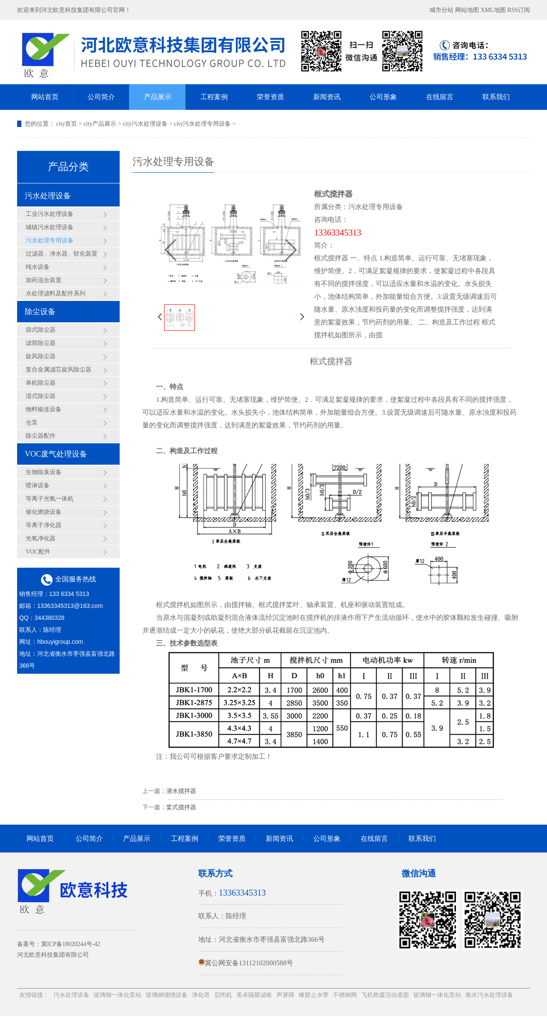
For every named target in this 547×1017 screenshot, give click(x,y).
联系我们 (496, 96)
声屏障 (285, 995)
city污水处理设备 (145, 124)
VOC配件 (38, 551)
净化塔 (201, 995)
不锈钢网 (345, 995)
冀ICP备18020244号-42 (70, 944)
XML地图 (493, 10)
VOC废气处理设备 (56, 454)
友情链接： (34, 995)
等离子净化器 (44, 525)
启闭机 (223, 995)
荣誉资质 (270, 96)
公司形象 (383, 96)
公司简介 (101, 96)
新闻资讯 (327, 96)
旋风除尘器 (41, 356)
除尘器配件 (41, 436)
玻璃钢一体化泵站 (117, 995)
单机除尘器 (41, 383)
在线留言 (439, 96)
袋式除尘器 (41, 330)
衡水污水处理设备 (489, 995)
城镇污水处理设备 (50, 227)
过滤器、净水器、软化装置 (61, 254)
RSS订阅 (518, 10)
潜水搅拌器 (181, 791)
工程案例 (214, 96)
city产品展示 (99, 124)
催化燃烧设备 (44, 512)
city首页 (66, 124)
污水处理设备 (48, 196)
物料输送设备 (44, 409)
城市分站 (441, 10)
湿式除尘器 (41, 396)
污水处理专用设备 (50, 240)
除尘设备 (40, 311)
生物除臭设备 (44, 472)
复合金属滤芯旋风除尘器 (58, 369)
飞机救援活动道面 (385, 995)
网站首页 (45, 96)
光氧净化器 (41, 538)
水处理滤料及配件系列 (55, 293)
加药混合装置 (44, 280)
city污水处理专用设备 (202, 124)
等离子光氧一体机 (50, 498)
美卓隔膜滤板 (254, 995)
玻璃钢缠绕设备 (167, 995)
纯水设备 (38, 267)
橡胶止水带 (314, 995)
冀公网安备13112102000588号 (245, 963)
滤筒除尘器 (41, 343)
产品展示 (157, 96)
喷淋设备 (38, 485)
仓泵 (32, 422)
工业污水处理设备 (50, 214)
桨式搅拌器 (181, 807)
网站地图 (467, 10)
